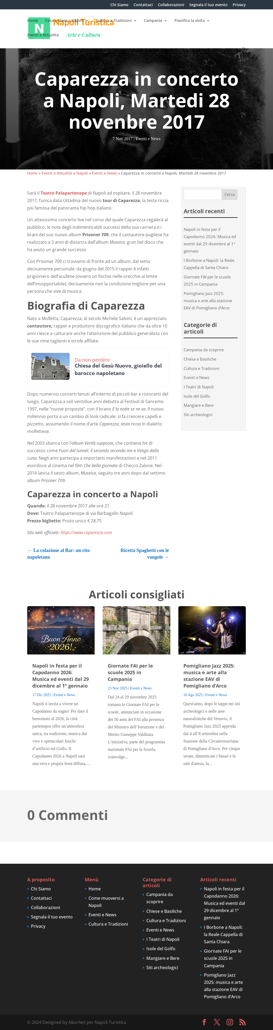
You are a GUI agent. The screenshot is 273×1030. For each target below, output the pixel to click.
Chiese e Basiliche (200, 359)
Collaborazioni (171, 5)
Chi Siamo (119, 5)
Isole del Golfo (197, 396)
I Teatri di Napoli (199, 386)
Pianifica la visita (189, 21)
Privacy (239, 5)
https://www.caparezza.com (86, 532)
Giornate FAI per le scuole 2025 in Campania (130, 672)
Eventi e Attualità (43, 35)
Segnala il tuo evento (208, 5)
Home (32, 21)
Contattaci (143, 5)
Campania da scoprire (204, 349)
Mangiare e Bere (199, 405)
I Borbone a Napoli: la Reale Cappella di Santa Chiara (223, 934)
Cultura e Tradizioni (114, 21)
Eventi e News (148, 138)
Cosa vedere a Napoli (64, 21)
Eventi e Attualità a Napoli (65, 173)
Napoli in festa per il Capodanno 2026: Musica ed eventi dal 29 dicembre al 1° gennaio (60, 675)
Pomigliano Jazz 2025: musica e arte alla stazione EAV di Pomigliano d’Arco (208, 300)
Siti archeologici (198, 414)
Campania (153, 21)
